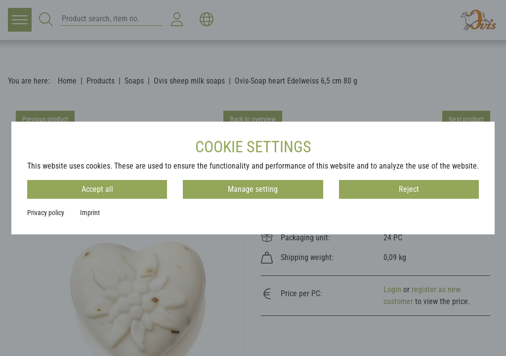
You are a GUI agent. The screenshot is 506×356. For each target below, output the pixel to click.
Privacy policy (45, 213)
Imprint (90, 213)
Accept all (97, 189)
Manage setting (253, 189)
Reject (409, 189)
